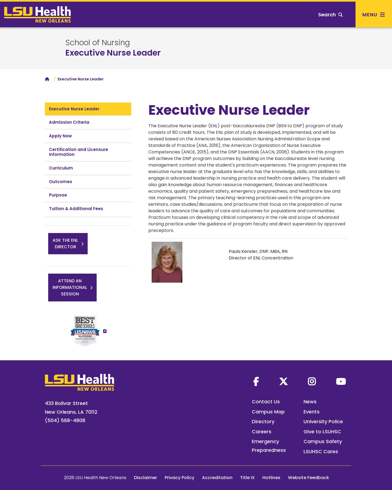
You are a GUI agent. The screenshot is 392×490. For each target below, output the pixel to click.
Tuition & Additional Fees (76, 208)
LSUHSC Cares (321, 451)
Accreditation (217, 477)
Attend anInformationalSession (70, 287)
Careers (261, 431)
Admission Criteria (69, 122)
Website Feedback (308, 477)
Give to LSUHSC (322, 431)
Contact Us (266, 401)
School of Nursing (97, 42)
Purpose (58, 195)
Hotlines (271, 477)
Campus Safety (323, 441)
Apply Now (60, 136)
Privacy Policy (179, 477)
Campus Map (268, 411)
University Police (323, 421)
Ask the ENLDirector (65, 243)
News (310, 401)
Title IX (247, 477)
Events (312, 411)
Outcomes (60, 181)
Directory (263, 421)
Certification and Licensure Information (78, 152)
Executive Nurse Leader (113, 53)
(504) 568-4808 (65, 420)
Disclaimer (145, 477)
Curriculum (61, 168)
